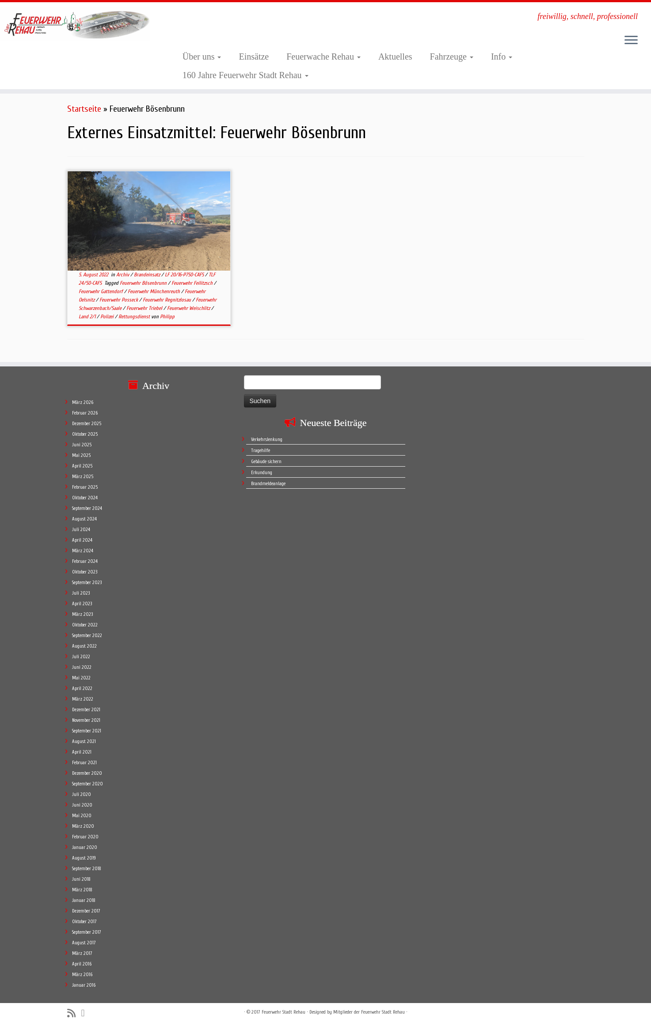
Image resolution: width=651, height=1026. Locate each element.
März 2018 (82, 890)
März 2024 (82, 551)
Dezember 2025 (86, 423)
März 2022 (82, 699)
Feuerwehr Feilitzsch (192, 283)
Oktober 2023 (84, 572)
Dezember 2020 (87, 773)
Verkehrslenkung (266, 439)
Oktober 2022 (85, 625)
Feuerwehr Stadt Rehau (283, 1012)
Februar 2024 (85, 561)
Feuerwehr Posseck (119, 300)
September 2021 (86, 731)
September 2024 (87, 508)
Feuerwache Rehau (323, 56)
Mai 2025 (81, 455)
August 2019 (84, 858)
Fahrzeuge (451, 56)
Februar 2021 (84, 763)
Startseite (84, 109)
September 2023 (87, 582)
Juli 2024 (81, 529)
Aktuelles (395, 56)
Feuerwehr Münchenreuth (154, 291)
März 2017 (82, 953)
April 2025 (82, 466)
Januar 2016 (83, 985)
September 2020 (87, 784)
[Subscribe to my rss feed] (74, 1013)
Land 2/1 (88, 316)
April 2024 (82, 540)
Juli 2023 (81, 593)
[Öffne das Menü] (631, 40)
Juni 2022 (81, 667)
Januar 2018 (83, 900)
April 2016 (81, 964)
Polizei (107, 316)
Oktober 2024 (85, 498)
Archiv (123, 275)
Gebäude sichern (266, 461)
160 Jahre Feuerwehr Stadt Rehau (245, 75)
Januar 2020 (84, 847)
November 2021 (86, 720)
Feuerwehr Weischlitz (189, 308)
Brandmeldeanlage (268, 484)
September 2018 (86, 868)
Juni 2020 (82, 805)
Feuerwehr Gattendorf (101, 291)
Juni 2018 (81, 879)
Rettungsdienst (134, 316)
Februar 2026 (85, 413)
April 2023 (82, 604)
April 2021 (81, 752)
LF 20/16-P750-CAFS (185, 275)
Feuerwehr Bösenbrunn (144, 283)
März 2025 (82, 476)
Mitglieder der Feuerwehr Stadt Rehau (369, 1012)
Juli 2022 (81, 657)
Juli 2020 (81, 794)
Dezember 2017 (86, 911)
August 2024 (84, 519)
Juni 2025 (81, 445)
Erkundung (261, 472)
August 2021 (84, 741)
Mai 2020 (81, 816)
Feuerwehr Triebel (145, 308)
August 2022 (84, 646)
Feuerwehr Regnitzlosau (167, 300)
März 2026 (82, 402)
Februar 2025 (85, 487)
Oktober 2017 (84, 921)
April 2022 (82, 688)
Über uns (202, 56)
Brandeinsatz (147, 275)
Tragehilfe (260, 450)
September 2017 (86, 932)
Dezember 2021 (86, 710)
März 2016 (82, 974)
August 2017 (84, 943)
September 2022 (87, 635)
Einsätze (254, 56)
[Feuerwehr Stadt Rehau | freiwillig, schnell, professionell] (75, 24)
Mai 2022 (81, 678)
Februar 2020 (85, 837)
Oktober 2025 (85, 434)
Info (501, 56)
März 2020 (83, 826)
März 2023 (82, 614)
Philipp (167, 316)
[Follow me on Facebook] (86, 1013)
